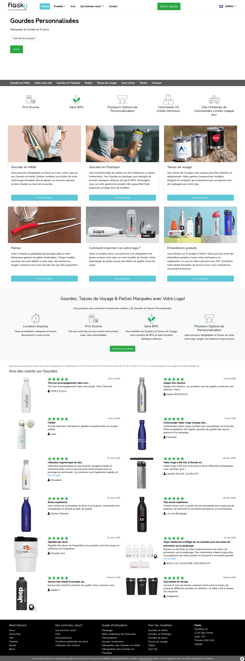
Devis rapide (169, 6)
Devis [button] (16, 49)
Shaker (88, 83)
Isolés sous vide (43, 83)
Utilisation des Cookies (67, 645)
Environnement (63, 638)
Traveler (13, 641)
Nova (12, 630)
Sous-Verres (128, 83)
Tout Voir (153, 649)
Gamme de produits (122, 348)
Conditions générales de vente (71, 641)
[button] (227, 6)
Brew (12, 649)
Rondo (12, 645)
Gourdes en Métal (20, 83)
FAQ (57, 634)
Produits (59, 6)
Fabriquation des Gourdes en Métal (121, 645)
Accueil (45, 6)
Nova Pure (15, 634)
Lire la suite (54, 475)
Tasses (143, 83)
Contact (113, 6)
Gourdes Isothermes (113, 641)
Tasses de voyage (107, 83)
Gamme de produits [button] (24, 38)
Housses (157, 83)
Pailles (151, 645)
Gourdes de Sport (157, 638)
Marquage (107, 630)
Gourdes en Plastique (68, 83)
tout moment (146, 658)
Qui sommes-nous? (91, 6)
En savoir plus (44, 197)
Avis (72, 6)
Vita (11, 638)
